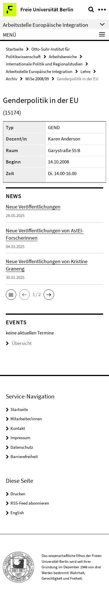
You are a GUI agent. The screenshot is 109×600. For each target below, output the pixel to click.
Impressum (20, 437)
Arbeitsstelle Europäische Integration (39, 71)
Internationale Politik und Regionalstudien (44, 64)
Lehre (85, 71)
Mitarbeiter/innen (26, 418)
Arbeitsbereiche (63, 56)
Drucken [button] (17, 493)
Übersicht (19, 343)
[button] (11, 294)
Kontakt (17, 428)
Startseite (14, 49)
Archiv (11, 78)
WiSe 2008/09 (37, 78)
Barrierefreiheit (24, 456)
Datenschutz (21, 447)
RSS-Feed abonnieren (29, 503)
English (17, 512)
